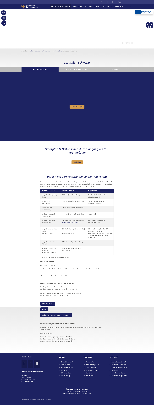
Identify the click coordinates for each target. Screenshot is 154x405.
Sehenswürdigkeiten (92, 363)
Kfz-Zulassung (65, 374)
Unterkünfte (90, 360)
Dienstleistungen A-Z (67, 360)
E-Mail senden (28, 380)
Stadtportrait (90, 374)
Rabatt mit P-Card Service (70, 222)
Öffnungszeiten (66, 371)
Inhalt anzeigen (77, 106)
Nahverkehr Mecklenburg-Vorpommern (56, 314)
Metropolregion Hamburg (119, 365)
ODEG (44, 308)
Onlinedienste (65, 363)
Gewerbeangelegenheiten (119, 374)
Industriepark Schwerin (118, 363)
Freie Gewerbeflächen (118, 371)
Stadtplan (77, 162)
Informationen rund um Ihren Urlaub (52, 51)
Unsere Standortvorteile (118, 360)
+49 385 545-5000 (29, 377)
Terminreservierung (67, 365)
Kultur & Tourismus (35, 51)
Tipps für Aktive (91, 365)
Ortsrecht (64, 368)
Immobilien (115, 368)
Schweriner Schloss (92, 368)
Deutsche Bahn (47, 303)
